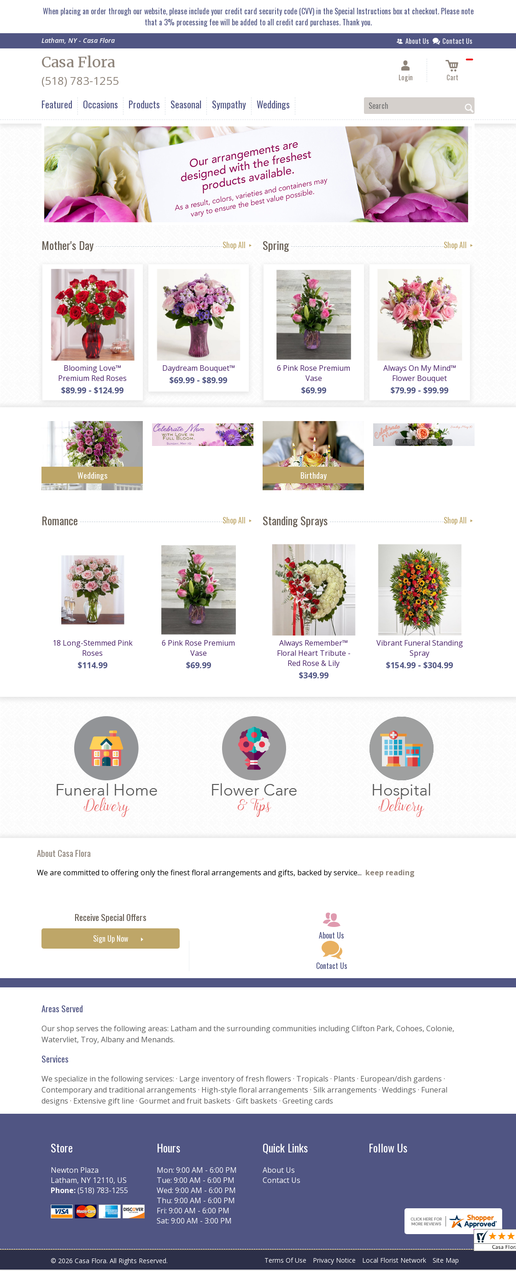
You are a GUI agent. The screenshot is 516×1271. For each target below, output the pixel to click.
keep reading (390, 874)
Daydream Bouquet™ (198, 368)
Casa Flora (78, 62)
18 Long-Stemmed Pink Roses (92, 649)
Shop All (238, 244)
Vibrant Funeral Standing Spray (419, 649)
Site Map (446, 1261)
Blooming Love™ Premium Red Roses (92, 373)
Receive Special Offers (111, 919)
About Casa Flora (64, 854)
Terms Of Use (285, 1261)
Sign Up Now (110, 940)
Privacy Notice (334, 1261)
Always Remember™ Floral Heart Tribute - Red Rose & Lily (313, 654)
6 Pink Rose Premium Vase (313, 373)
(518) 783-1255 (80, 80)
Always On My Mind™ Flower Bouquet (419, 373)
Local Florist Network (394, 1261)
